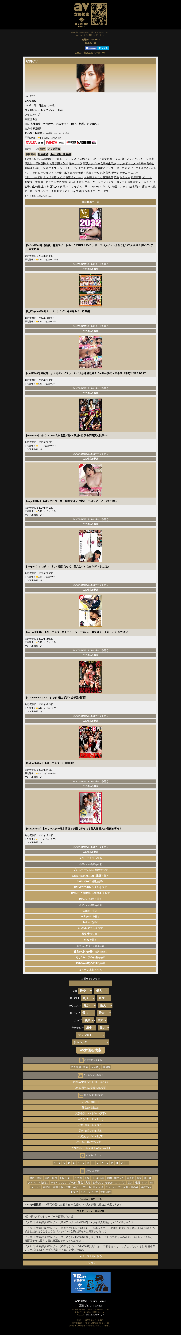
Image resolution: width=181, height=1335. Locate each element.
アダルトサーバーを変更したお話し (55, 1216)
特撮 (38, 186)
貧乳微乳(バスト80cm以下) (90, 1113)
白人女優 (98, 1187)
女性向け (105, 1192)
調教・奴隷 (61, 163)
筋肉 (109, 1178)
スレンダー (44, 191)
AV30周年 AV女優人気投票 (90, 1087)
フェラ (78, 163)
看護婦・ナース (74, 177)
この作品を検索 (90, 269)
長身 (86, 1178)
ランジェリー (108, 182)
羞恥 (127, 168)
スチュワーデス (99, 191)
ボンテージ (94, 186)
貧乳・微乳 (36, 1178)
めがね (148, 168)
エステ (134, 172)
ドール (95, 172)
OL (154, 168)
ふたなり (97, 177)
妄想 (131, 186)
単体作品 (43, 154)
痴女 (104, 158)
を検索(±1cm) (90, 951)
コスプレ (54, 168)
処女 (139, 1178)
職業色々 (30, 163)
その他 (152, 186)
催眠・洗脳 (84, 172)
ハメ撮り (95, 1067)
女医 (59, 182)
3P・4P (97, 158)
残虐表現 (136, 177)
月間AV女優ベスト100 (90, 1082)
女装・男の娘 (130, 1187)
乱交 (102, 172)
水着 (75, 172)
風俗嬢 (107, 1067)
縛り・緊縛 (41, 168)
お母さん (98, 1182)
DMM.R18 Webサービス (95, 1315)
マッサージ (31, 191)
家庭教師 (108, 177)
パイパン (106, 186)
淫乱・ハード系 (33, 177)
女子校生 (105, 163)
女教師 (88, 177)
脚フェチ (122, 182)
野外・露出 (141, 186)
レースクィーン (147, 182)
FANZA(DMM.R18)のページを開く (90, 264)
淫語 (81, 191)
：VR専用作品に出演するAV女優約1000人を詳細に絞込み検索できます (73, 1204)
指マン (125, 158)
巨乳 (109, 158)
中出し (58, 158)
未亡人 (90, 168)
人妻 (52, 163)
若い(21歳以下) (90, 1101)
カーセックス (48, 182)
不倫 (116, 177)
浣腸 (64, 182)
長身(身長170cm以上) (90, 1130)
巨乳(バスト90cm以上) (90, 1119)
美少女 (150, 163)
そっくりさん (58, 1182)
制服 (54, 177)
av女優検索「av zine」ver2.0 (90, 1301)
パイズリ (111, 168)
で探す (90, 870)
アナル (121, 163)
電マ (65, 186)
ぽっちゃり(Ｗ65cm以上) (90, 1142)
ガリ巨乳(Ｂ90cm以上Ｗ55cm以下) (90, 1148)
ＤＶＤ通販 (53, 149)
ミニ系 (83, 186)
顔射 (38, 163)
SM (98, 163)
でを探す (90, 875)
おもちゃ (125, 177)
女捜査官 (56, 191)
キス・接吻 (31, 172)
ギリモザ (74, 186)
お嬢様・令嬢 (32, 182)
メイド (61, 177)
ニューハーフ (113, 1187)
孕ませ (77, 1187)
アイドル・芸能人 (38, 1182)
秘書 (114, 186)
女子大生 (30, 186)
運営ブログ (85, 1305)
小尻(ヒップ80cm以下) (90, 1136)
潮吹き (45, 163)
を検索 (91, 957)
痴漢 (87, 191)
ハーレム (35, 1187)
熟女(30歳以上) (90, 1107)
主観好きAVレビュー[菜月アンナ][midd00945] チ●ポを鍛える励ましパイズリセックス (84, 1222)
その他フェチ (84, 158)
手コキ (82, 168)
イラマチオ (137, 168)
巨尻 (54, 1178)
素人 (81, 182)
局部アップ (89, 163)
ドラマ (120, 168)
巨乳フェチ (56, 186)
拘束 (151, 158)
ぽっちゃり (98, 1178)
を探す (90, 916)
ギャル (144, 158)
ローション (44, 172)
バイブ (74, 191)
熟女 (113, 163)
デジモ (67, 158)
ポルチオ (123, 186)
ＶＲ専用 (76, 1067)
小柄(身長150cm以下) (90, 1125)
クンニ (117, 158)
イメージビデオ (89, 1192)
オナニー (125, 172)
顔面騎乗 (132, 182)
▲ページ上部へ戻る (90, 858)
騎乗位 (50, 158)
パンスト (147, 177)
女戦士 (66, 191)
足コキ (45, 186)
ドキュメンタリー (135, 163)
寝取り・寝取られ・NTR (57, 1187)
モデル (109, 1182)
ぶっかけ (73, 182)
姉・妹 (147, 1178)
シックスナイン (69, 168)
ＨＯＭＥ (90, 1262)
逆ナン (115, 172)
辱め (71, 163)
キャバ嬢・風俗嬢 (60, 154)
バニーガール (92, 182)
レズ (73, 158)
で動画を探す (90, 898)
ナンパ (47, 177)
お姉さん (30, 168)
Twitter (98, 1305)
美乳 (108, 172)
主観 (85, 1067)
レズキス (135, 158)
